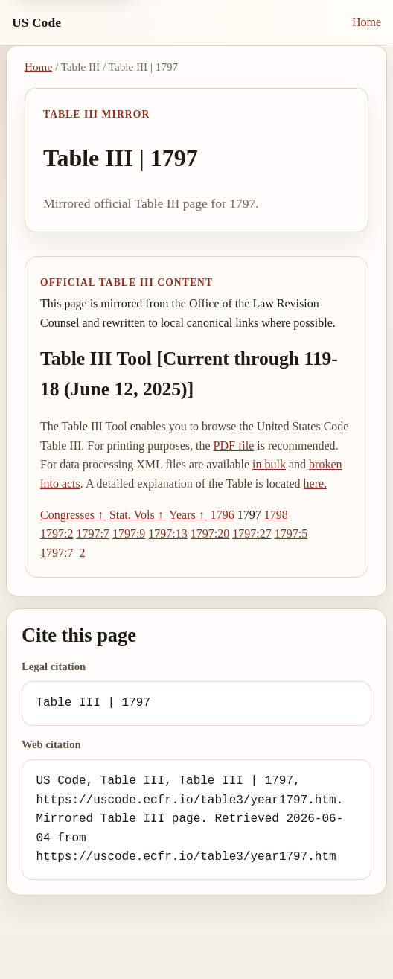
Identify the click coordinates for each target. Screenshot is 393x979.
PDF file (234, 445)
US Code (36, 22)
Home (366, 22)
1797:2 (56, 533)
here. (316, 483)
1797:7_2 (62, 552)
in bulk (269, 464)
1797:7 (92, 533)
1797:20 (210, 533)
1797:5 (291, 533)
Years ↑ (188, 514)
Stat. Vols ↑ (138, 514)
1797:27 (251, 533)
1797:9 (128, 533)
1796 (222, 514)
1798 (276, 514)
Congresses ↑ (73, 514)
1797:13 (167, 533)
